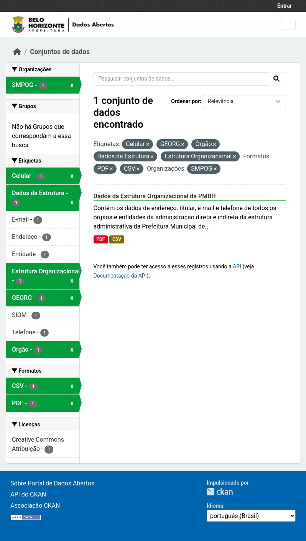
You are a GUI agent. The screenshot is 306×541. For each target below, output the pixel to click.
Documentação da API (120, 276)
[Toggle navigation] (288, 24)
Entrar (284, 6)
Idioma (215, 506)
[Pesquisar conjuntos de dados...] (181, 79)
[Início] (17, 52)
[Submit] (276, 78)
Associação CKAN (35, 505)
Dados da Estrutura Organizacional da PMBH (155, 196)
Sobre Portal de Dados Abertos (52, 483)
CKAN (220, 492)
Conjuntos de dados (60, 52)
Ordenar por (185, 101)
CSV (116, 239)
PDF (100, 239)
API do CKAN (28, 494)
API (237, 266)
